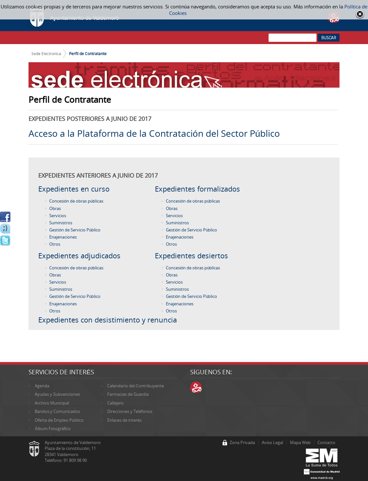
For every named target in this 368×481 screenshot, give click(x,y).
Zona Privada (242, 442)
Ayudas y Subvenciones (57, 394)
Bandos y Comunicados (57, 411)
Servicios (57, 215)
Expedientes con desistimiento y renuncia (107, 319)
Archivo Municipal (52, 403)
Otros (54, 244)
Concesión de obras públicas (76, 201)
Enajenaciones (63, 237)
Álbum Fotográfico (53, 428)
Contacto (326, 442)
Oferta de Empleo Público (59, 420)
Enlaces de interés (124, 420)
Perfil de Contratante (88, 53)
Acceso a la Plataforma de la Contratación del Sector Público (154, 133)
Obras (55, 208)
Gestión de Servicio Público (74, 230)
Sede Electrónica (46, 53)
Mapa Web (300, 442)
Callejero (115, 403)
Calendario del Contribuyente (135, 386)
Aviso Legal (272, 442)
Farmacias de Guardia (128, 394)
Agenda (42, 386)
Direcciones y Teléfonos (129, 411)
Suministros (60, 223)
